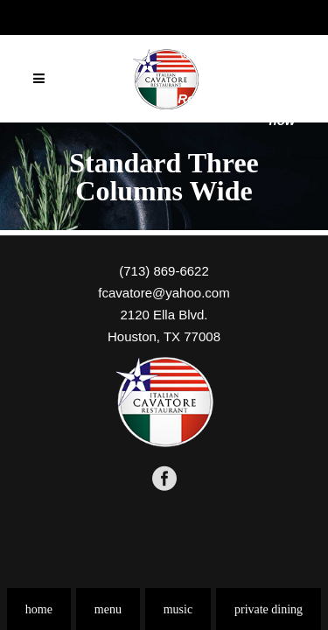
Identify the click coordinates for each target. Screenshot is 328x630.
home (38, 609)
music (178, 609)
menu (108, 609)
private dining (268, 609)
